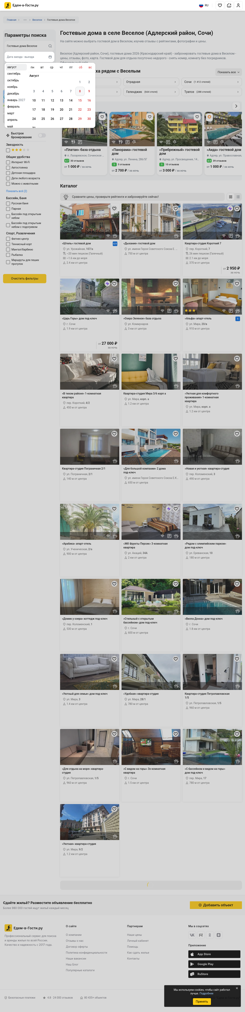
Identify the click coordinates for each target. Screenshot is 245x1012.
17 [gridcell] (34, 109)
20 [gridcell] (61, 109)
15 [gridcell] (80, 100)
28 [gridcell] (70, 119)
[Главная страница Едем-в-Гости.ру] (21, 5)
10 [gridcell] (34, 100)
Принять (202, 1001)
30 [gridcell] (89, 119)
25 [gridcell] (43, 119)
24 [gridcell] (34, 119)
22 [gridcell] (80, 109)
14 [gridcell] (70, 100)
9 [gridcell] (89, 91)
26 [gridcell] (52, 119)
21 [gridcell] (70, 109)
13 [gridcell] (61, 100)
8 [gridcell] (80, 91)
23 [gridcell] (89, 109)
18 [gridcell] (43, 109)
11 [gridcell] (43, 100)
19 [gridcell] (52, 109)
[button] (220, 5)
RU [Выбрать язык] (203, 5)
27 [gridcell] (61, 119)
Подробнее (206, 993)
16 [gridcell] (89, 100)
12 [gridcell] (52, 100)
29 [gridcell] (80, 119)
